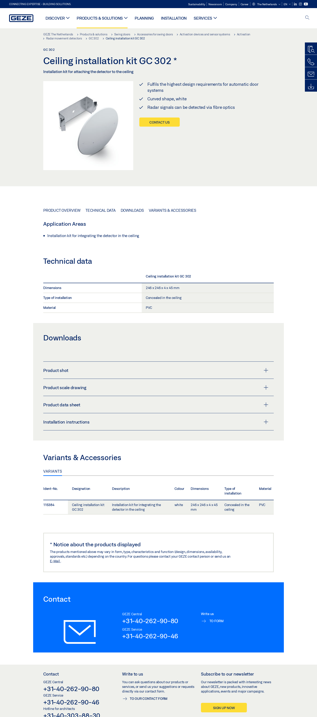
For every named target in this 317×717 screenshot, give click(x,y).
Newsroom (215, 4)
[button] (266, 4)
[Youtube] (306, 4)
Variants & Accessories (172, 210)
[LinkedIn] (295, 4)
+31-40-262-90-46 (150, 636)
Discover (55, 18)
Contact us (159, 122)
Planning (144, 18)
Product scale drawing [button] (155, 387)
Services (203, 18)
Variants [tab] (52, 471)
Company (231, 4)
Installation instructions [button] (155, 421)
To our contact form (148, 698)
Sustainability (196, 4)
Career (245, 4)
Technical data (101, 210)
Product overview (61, 210)
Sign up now (224, 708)
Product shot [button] (155, 370)
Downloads (132, 210)
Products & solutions (100, 18)
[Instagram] (300, 4)
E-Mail (55, 561)
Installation (174, 18)
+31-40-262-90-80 (150, 620)
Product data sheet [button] (155, 404)
